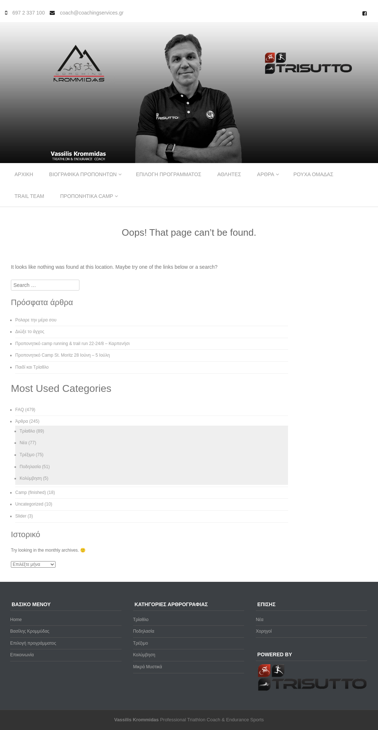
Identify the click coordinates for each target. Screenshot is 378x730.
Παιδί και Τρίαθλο (32, 367)
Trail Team (29, 196)
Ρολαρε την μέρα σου (35, 320)
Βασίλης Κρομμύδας (29, 631)
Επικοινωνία (22, 654)
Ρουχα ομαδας (313, 174)
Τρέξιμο (27, 454)
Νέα (23, 442)
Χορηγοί (264, 631)
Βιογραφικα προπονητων (82, 174)
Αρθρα (265, 174)
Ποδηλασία (30, 466)
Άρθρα (21, 421)
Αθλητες (229, 174)
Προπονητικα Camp (86, 196)
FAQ (19, 409)
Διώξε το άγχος (29, 331)
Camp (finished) (30, 492)
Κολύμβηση (31, 478)
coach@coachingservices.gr (91, 13)
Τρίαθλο (27, 431)
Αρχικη (24, 174)
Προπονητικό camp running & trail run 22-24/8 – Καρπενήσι (72, 343)
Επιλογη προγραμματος (168, 174)
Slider (20, 516)
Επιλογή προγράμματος (33, 643)
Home (16, 619)
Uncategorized (29, 504)
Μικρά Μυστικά (147, 666)
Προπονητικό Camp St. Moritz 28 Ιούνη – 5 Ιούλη (62, 355)
